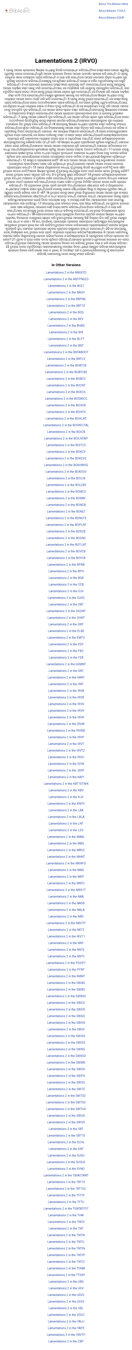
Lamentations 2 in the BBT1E (66, 305)
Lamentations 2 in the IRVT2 (66, 750)
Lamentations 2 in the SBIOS (66, 1069)
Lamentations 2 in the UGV (66, 1288)
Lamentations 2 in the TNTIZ (66, 1262)
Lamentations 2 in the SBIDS (66, 1009)
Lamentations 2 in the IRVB (66, 697)
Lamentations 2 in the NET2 (66, 930)
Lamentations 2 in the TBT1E (66, 1182)
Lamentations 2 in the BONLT (66, 511)
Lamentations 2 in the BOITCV (66, 445)
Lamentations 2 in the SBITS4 (66, 1109)
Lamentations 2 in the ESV (66, 644)
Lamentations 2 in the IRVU (66, 757)
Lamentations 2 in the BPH (66, 571)
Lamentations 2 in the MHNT (66, 857)
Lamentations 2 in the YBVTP (66, 1335)
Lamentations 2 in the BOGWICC (66, 398)
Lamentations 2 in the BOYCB (66, 558)
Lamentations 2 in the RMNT (66, 976)
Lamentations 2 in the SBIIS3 (66, 1042)
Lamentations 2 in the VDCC (66, 1315)
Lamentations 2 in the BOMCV (66, 491)
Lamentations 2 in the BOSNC (66, 538)
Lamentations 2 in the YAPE (66, 1328)
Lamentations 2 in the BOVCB (66, 551)
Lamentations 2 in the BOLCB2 (66, 485)
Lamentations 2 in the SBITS (66, 1089)
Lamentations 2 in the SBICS (66, 1003)
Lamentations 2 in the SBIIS (66, 1029)
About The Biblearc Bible (113, 4)
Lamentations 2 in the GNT (66, 671)
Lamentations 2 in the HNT (66, 684)
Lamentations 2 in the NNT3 (66, 956)
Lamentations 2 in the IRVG (66, 704)
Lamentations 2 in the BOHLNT (66, 418)
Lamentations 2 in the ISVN (66, 764)
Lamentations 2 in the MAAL (66, 837)
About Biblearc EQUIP (111, 17)
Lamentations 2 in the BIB (66, 332)
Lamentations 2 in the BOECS (66, 392)
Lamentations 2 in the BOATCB (66, 365)
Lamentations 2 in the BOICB (66, 432)
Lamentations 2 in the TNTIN (66, 1248)
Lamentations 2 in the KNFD (66, 803)
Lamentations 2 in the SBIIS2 (66, 1036)
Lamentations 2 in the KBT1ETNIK (66, 783)
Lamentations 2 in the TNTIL (66, 1242)
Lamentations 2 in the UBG (66, 1281)
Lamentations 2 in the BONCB (66, 505)
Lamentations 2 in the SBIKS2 (66, 1056)
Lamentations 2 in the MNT (66, 876)
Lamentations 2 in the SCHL (66, 1142)
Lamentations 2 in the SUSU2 (66, 1162)
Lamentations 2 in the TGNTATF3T (66, 1208)
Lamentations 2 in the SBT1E (66, 1135)
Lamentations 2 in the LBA (66, 810)
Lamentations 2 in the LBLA (66, 817)
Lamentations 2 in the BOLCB (66, 478)
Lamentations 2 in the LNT (66, 823)
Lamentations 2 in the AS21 (66, 286)
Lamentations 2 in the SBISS (66, 1082)
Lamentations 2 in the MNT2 (66, 883)
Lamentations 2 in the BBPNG (66, 299)
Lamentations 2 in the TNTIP (66, 1255)
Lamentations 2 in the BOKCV (66, 452)
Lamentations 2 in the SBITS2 (66, 1096)
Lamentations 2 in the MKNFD (66, 863)
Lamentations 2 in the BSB (66, 578)
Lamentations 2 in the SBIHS (66, 1022)
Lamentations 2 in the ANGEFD (66, 272)
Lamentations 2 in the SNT (66, 1149)
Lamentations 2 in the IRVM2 (66, 730)
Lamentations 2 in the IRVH (66, 710)
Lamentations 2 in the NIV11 (66, 936)
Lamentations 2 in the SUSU (66, 1155)
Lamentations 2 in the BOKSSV (66, 471)
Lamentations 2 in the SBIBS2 (66, 996)
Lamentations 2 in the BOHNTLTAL (66, 425)
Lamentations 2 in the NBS (66, 916)
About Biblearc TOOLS (112, 10)
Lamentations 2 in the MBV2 (66, 850)
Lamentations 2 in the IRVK (66, 717)
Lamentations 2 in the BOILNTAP (66, 438)
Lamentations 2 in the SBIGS (66, 1016)
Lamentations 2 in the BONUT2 (66, 518)
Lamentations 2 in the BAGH (66, 292)
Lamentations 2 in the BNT (66, 345)
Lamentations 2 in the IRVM (66, 724)
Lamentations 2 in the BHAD (66, 325)
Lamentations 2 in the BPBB (66, 564)
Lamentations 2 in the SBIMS (66, 1062)
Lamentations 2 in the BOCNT (66, 385)
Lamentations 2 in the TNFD (66, 1222)
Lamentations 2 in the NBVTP (66, 923)
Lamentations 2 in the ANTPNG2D (66, 279)
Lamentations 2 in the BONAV (66, 498)
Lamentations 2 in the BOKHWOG (66, 465)
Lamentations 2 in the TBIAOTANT (66, 1175)
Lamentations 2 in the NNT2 (66, 949)
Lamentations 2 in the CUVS (66, 598)
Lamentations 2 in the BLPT (66, 339)
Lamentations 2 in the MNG (66, 870)
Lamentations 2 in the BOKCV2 (66, 458)
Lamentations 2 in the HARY (66, 677)
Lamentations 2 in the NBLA (66, 910)
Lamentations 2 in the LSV (66, 830)
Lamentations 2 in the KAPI (66, 777)
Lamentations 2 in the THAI (66, 1215)
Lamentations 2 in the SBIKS (66, 1049)
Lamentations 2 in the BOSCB (66, 531)
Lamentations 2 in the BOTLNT (66, 544)
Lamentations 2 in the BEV (66, 319)
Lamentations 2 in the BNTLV (66, 359)
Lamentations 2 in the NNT (66, 943)
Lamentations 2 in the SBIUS (66, 1115)
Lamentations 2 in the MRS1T (66, 890)
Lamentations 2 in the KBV (66, 790)
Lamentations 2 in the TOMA (66, 1268)
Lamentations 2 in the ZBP (66, 1341)
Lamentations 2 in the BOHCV (66, 412)
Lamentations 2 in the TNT (66, 1228)
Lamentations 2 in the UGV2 (66, 1295)
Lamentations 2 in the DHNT (66, 618)
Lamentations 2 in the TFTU (66, 1202)
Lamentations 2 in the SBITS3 (66, 1102)
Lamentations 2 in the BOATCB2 (66, 372)
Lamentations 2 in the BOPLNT (66, 525)
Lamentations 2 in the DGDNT (66, 611)
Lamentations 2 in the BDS (66, 312)
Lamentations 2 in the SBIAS (66, 983)
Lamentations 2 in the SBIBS (66, 989)
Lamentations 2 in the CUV (66, 591)
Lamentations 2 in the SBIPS (66, 1076)
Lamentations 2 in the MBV (66, 843)
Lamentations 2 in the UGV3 (66, 1301)
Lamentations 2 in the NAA (66, 896)
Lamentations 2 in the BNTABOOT (66, 352)
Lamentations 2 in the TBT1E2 (66, 1188)
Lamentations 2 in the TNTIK (66, 1235)
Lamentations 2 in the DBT (66, 604)
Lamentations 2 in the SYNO (66, 1169)
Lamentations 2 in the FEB (66, 657)
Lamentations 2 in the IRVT (66, 744)
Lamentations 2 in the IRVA (66, 691)
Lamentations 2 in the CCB (66, 584)
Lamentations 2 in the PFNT (66, 969)
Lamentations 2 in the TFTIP (66, 1195)
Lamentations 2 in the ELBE (66, 631)
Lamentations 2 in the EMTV (66, 637)
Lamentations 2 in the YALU (66, 1321)
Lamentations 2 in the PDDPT (66, 963)
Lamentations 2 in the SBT (66, 1129)
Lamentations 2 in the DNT (66, 624)
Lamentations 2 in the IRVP (66, 737)
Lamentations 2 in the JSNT (66, 770)
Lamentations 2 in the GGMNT (66, 664)
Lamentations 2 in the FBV (66, 651)
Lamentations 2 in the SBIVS (66, 1122)
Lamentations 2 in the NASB (66, 903)
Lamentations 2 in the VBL (66, 1308)
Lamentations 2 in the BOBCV (66, 379)
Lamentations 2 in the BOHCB (66, 405)
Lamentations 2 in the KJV (66, 797)
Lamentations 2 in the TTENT (66, 1275)
